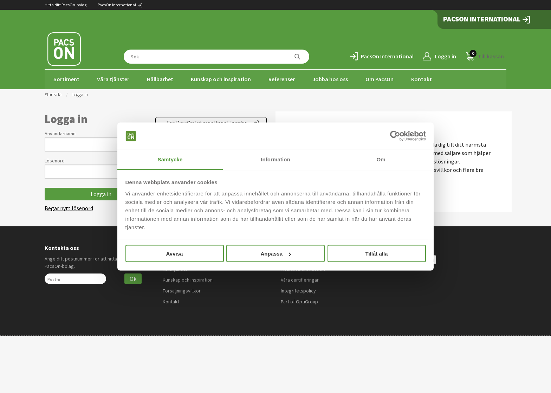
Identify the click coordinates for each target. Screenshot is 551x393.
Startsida (53, 94)
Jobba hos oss (330, 79)
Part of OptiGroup (299, 301)
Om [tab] (380, 159)
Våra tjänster (113, 79)
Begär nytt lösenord (69, 207)
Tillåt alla (376, 254)
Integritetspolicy (298, 290)
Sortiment (66, 79)
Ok (133, 278)
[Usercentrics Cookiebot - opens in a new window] (395, 136)
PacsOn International (120, 4)
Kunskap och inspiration (221, 79)
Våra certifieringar (300, 279)
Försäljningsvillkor (182, 290)
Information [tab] (275, 159)
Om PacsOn (379, 79)
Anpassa (275, 254)
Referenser (281, 79)
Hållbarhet (160, 79)
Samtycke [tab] (170, 159)
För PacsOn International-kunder (207, 121)
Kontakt (421, 79)
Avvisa (174, 254)
